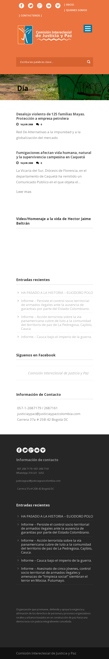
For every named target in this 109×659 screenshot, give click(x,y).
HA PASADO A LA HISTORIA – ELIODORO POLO (57, 292)
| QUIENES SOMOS (75, 10)
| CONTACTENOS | (30, 15)
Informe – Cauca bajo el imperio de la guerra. (56, 336)
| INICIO (69, 4)
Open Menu (88, 28)
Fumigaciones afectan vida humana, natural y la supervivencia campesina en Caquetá (53, 154)
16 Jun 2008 (26, 124)
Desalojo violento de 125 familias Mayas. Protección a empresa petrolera (50, 116)
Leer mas (23, 191)
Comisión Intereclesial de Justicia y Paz (58, 373)
